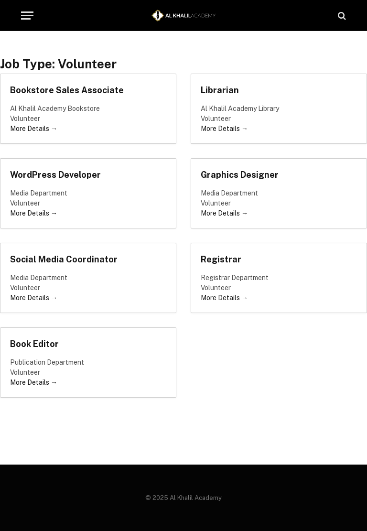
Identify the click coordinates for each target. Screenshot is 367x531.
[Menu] (27, 15)
